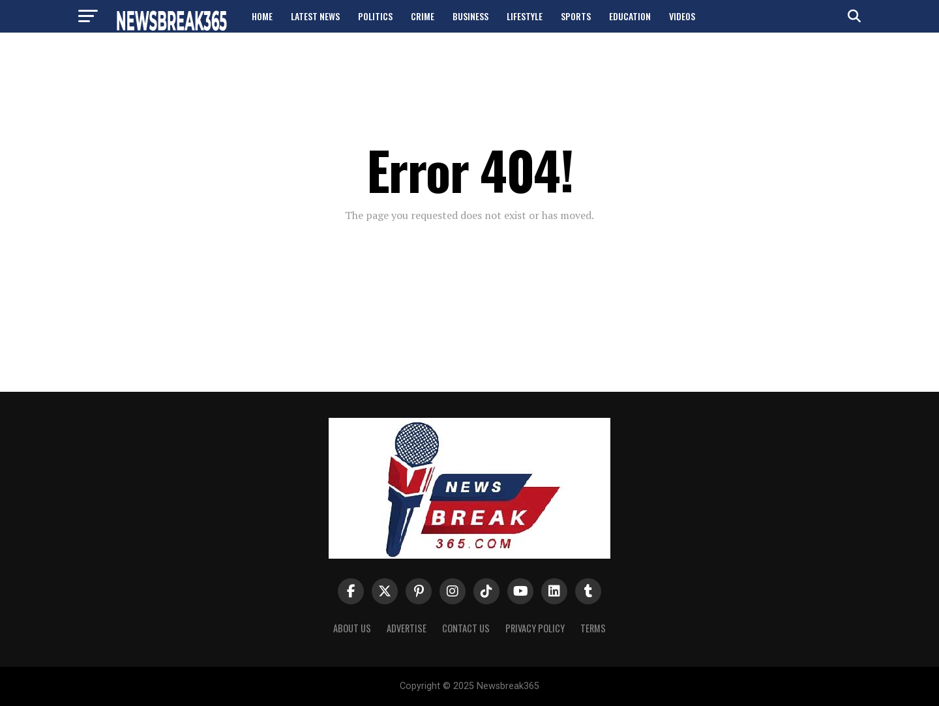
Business (470, 16)
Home (262, 16)
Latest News (315, 16)
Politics (375, 16)
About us (352, 628)
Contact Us (466, 628)
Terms (593, 628)
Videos (682, 16)
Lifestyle (525, 16)
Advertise (406, 628)
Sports (576, 16)
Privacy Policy (535, 628)
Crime (422, 16)
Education (630, 16)
